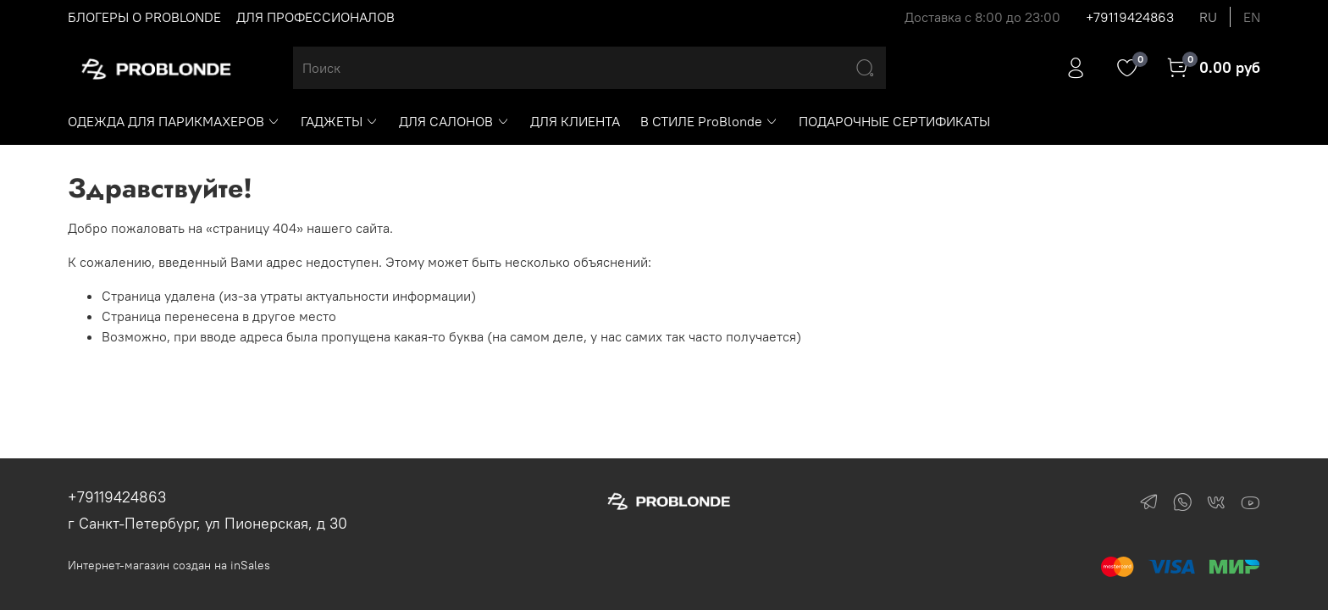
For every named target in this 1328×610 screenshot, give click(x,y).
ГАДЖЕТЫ (340, 121)
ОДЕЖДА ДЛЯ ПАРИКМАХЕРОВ (174, 121)
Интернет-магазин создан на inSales (169, 565)
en (1251, 16)
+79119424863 (1130, 16)
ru (1208, 16)
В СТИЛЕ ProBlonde (709, 121)
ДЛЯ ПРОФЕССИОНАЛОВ (315, 16)
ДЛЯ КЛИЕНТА (575, 121)
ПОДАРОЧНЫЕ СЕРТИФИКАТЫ (894, 121)
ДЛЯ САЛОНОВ (454, 121)
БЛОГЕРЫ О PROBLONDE (144, 16)
